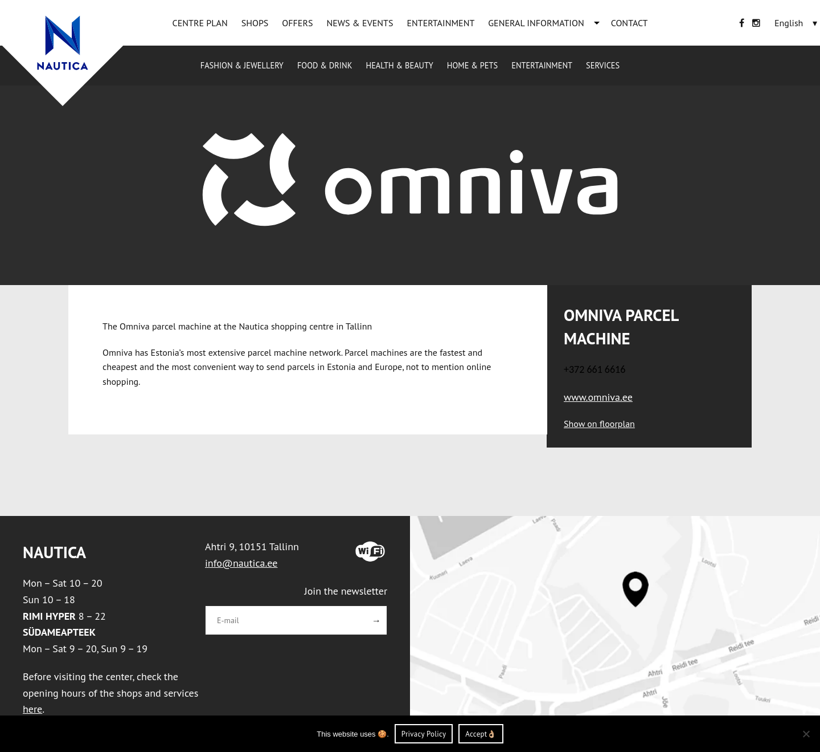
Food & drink (324, 65)
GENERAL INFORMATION (536, 23)
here (32, 709)
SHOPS (255, 23)
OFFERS (297, 23)
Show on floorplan (599, 423)
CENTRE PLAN (200, 23)
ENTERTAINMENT (440, 23)
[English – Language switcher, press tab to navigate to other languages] (788, 23)
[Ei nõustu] (805, 733)
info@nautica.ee (241, 563)
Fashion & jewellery (242, 65)
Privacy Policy (423, 734)
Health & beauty (399, 65)
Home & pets (472, 65)
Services (603, 65)
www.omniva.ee (598, 397)
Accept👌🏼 (480, 734)
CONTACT (629, 23)
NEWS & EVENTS (359, 23)
